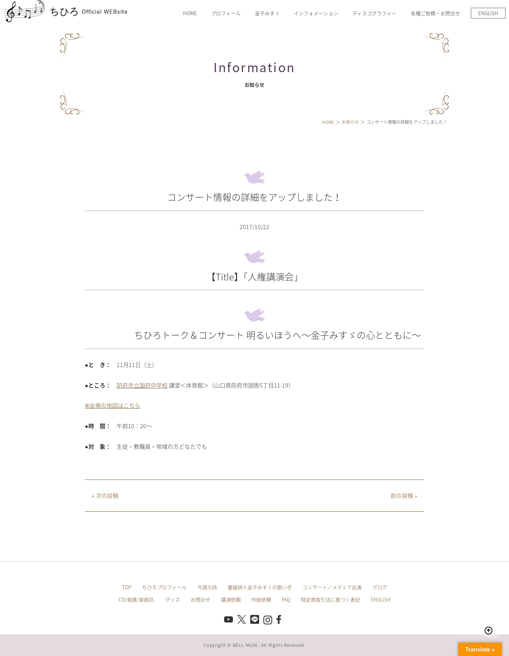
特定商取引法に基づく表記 (330, 599)
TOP (126, 587)
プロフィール (226, 13)
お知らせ (350, 122)
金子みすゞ (267, 13)
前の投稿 (404, 495)
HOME (190, 13)
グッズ (172, 599)
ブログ (379, 587)
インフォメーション (316, 13)
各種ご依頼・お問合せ (435, 13)
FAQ (286, 599)
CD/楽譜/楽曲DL (136, 599)
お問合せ (200, 599)
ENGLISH (488, 13)
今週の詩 (207, 587)
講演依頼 (231, 599)
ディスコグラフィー (374, 13)
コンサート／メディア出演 (332, 587)
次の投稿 (105, 495)
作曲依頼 (261, 599)
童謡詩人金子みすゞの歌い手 (260, 587)
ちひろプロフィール (164, 587)
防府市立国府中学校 (142, 385)
